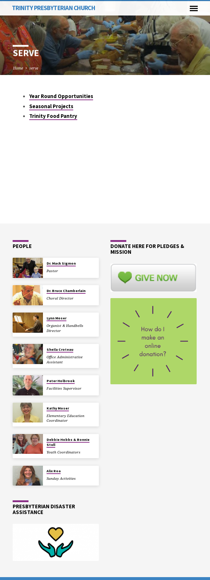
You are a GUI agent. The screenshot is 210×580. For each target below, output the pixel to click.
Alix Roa (54, 471)
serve (33, 68)
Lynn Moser (56, 318)
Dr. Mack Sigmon (61, 263)
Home (18, 68)
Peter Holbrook (61, 380)
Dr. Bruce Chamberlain (66, 290)
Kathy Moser (58, 408)
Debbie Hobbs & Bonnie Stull (68, 442)
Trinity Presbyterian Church (53, 8)
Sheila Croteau (60, 349)
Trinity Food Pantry (53, 116)
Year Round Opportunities (61, 96)
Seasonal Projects (51, 106)
